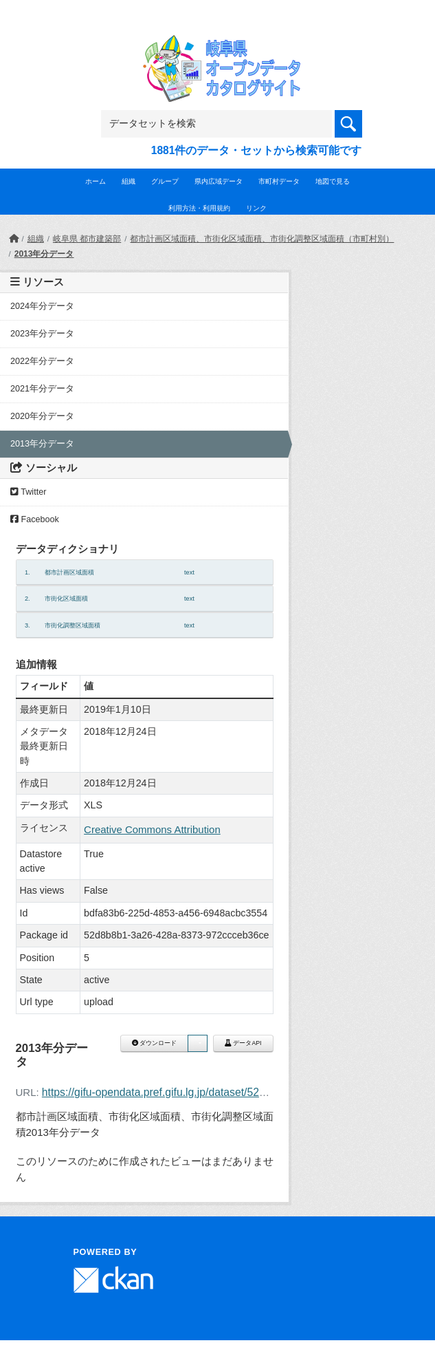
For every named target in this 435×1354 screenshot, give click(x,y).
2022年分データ (42, 361)
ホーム (95, 181)
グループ (165, 181)
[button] (197, 1043)
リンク (256, 208)
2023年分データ (42, 333)
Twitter (28, 492)
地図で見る (332, 181)
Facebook (34, 519)
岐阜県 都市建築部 (87, 239)
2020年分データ (42, 416)
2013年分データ (44, 254)
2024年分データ (42, 306)
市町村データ (279, 181)
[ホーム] (14, 239)
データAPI (243, 1043)
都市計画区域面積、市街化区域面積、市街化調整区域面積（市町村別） (262, 239)
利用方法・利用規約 (199, 208)
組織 (128, 181)
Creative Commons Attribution (152, 829)
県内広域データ (218, 181)
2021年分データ (42, 389)
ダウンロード (154, 1043)
